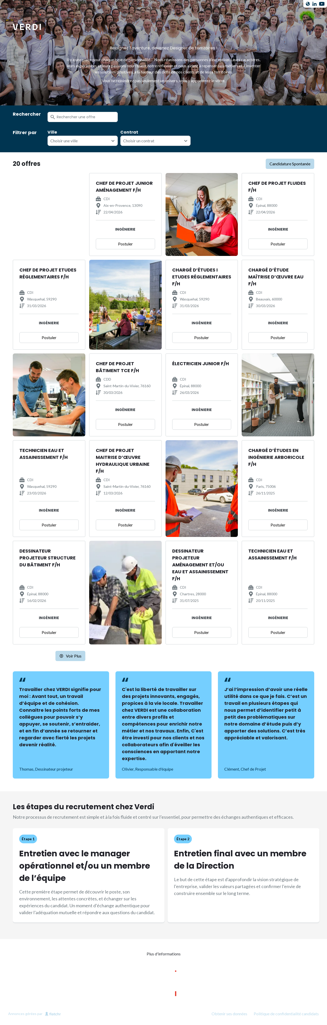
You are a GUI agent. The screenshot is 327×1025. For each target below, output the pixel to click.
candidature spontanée (290, 163)
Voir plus (70, 655)
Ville (52, 132)
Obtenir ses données (229, 1013)
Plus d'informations (164, 953)
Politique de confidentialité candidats (286, 1013)
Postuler (125, 243)
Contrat (129, 132)
